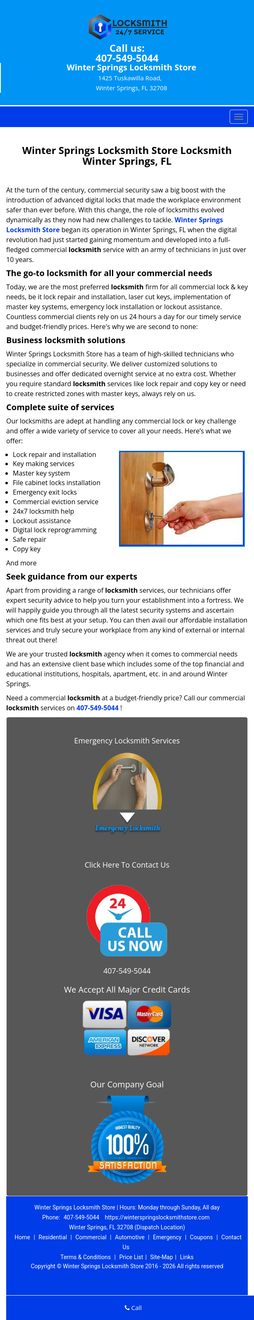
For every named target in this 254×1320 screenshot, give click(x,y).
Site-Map (161, 1257)
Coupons (201, 1237)
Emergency (167, 1237)
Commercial (90, 1237)
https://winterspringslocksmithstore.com (157, 1217)
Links (187, 1257)
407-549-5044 (127, 58)
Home (22, 1237)
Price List (131, 1257)
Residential (52, 1237)
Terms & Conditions (85, 1257)
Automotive (130, 1237)
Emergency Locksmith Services (127, 740)
